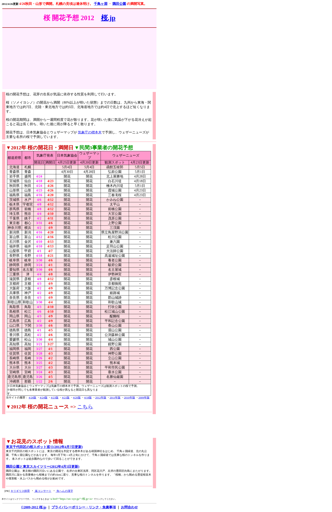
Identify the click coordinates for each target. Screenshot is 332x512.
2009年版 (143, 397)
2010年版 (129, 397)
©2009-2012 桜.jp (33, 507)
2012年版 (100, 397)
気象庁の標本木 (90, 132)
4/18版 (88, 397)
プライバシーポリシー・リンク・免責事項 (83, 507)
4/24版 (43, 397)
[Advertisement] (79, 59)
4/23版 (54, 397)
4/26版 (32, 397)
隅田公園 (119, 4)
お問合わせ (129, 507)
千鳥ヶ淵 (100, 4)
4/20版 (77, 397)
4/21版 (65, 397)
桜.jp (108, 18)
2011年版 (115, 397)
